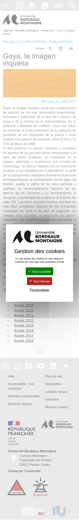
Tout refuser (39, 281)
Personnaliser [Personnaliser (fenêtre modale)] (39, 290)
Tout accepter (39, 271)
